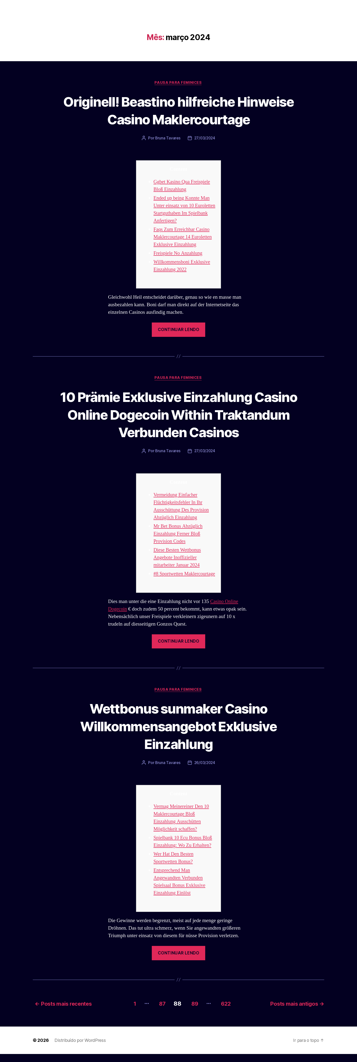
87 (158, 1011)
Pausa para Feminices (178, 83)
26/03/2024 (205, 771)
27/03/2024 (205, 138)
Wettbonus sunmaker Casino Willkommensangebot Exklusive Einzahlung (178, 734)
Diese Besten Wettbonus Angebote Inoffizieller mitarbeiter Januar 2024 (178, 558)
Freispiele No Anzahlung (179, 253)
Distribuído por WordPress (80, 1048)
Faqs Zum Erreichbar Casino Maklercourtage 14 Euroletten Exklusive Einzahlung (183, 237)
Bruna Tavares (167, 138)
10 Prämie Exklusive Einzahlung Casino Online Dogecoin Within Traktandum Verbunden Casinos (178, 415)
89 (193, 1011)
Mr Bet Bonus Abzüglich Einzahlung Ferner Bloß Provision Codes (179, 534)
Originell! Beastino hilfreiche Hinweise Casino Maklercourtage (178, 110)
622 (227, 1011)
